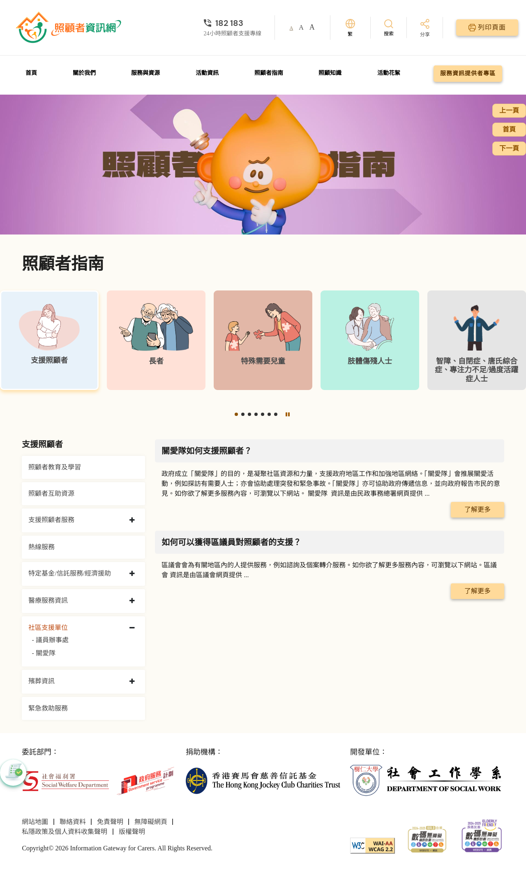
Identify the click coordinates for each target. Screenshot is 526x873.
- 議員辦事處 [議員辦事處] (50, 639)
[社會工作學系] (427, 780)
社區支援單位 (48, 627)
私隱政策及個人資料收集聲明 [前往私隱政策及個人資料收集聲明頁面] (64, 831)
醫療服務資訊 (48, 600)
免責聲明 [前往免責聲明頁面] (110, 821)
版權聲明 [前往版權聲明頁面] (132, 831)
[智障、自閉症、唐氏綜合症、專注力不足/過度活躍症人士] (476, 340)
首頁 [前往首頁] (31, 73)
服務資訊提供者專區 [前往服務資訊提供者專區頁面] (468, 73)
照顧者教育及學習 (54, 467)
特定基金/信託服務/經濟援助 (69, 573)
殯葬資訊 (41, 681)
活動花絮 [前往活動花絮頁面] (388, 73)
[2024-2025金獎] (427, 838)
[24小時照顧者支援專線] (232, 23)
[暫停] (287, 414)
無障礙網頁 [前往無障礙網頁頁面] (150, 821)
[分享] (425, 28)
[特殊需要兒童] (263, 340)
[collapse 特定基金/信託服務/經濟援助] (132, 574)
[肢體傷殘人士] (370, 340)
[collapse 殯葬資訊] (132, 681)
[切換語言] (350, 28)
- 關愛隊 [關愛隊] (43, 653)
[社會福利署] (65, 780)
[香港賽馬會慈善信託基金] (263, 780)
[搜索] (389, 27)
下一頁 (509, 148)
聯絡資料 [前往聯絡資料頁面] (73, 821)
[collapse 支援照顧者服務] (132, 520)
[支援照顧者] (49, 340)
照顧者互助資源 (51, 493)
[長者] (156, 340)
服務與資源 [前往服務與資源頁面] (145, 73)
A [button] (291, 28)
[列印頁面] (487, 27)
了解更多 (477, 509)
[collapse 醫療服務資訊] (132, 601)
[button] (236, 414)
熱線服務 (41, 546)
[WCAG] (372, 844)
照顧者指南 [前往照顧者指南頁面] (268, 73)
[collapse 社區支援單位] (132, 628)
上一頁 (509, 110)
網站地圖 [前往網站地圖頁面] (35, 821)
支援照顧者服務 (51, 519)
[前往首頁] (69, 28)
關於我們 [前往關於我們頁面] (84, 73)
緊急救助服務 (48, 708)
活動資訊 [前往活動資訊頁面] (207, 73)
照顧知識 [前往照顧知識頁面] (329, 73)
